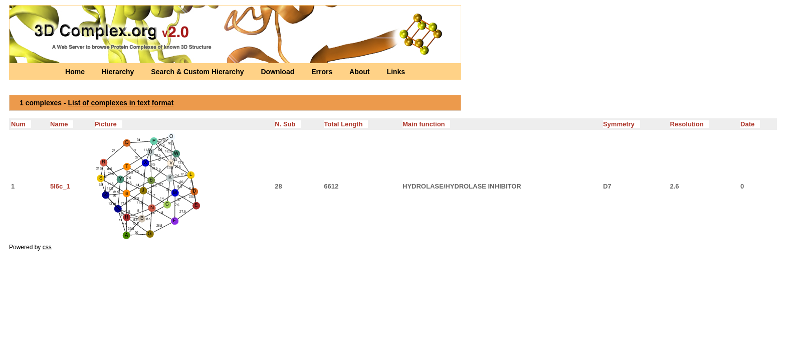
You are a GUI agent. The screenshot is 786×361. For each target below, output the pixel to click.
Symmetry (621, 124)
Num (21, 124)
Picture (108, 124)
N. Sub (288, 124)
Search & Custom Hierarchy (198, 72)
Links (395, 72)
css (47, 247)
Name (61, 124)
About (360, 72)
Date (750, 124)
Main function (426, 124)
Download (278, 72)
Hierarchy (119, 72)
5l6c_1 (60, 186)
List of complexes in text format (121, 103)
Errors (322, 72)
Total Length (346, 124)
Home (76, 72)
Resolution (689, 124)
